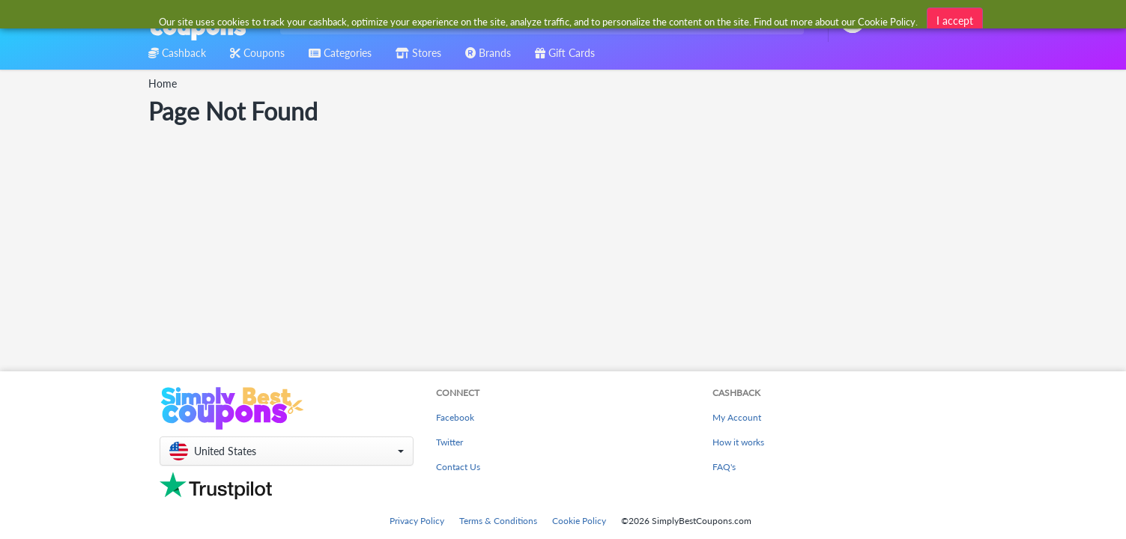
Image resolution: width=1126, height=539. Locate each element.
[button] (287, 451)
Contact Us (458, 466)
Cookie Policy (579, 520)
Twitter (449, 442)
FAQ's (724, 466)
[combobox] (539, 21)
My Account (736, 417)
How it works (738, 442)
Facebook (455, 417)
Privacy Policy (417, 520)
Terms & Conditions (498, 520)
